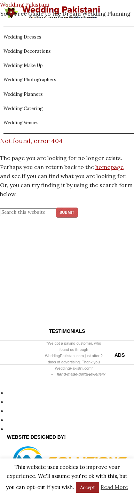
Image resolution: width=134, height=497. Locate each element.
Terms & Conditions (33, 428)
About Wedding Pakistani (40, 419)
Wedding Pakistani (24, 4)
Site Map (18, 401)
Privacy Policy (25, 392)
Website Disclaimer (32, 410)
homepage (109, 166)
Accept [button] (87, 487)
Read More (114, 487)
